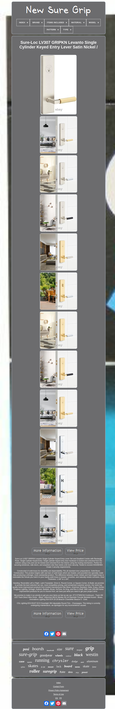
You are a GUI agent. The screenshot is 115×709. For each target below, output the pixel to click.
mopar (79, 650)
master (29, 662)
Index (58, 683)
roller (34, 671)
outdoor (68, 656)
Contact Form (58, 687)
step (77, 672)
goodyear (46, 655)
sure (69, 648)
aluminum (92, 661)
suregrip (50, 671)
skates (33, 665)
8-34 (43, 667)
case (21, 661)
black (78, 655)
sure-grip (28, 654)
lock (58, 666)
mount (50, 667)
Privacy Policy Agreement (58, 690)
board (68, 666)
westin (92, 654)
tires (70, 672)
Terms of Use (58, 694)
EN (56, 698)
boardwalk (50, 650)
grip (89, 648)
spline (23, 667)
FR (60, 698)
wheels (59, 655)
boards (38, 648)
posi (26, 649)
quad (82, 662)
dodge (75, 661)
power (85, 672)
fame (94, 667)
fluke (62, 672)
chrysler (60, 661)
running (42, 660)
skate (86, 666)
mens (77, 667)
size (59, 649)
